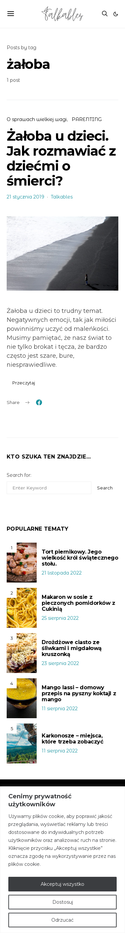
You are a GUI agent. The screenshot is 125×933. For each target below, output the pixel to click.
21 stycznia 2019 (25, 197)
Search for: (19, 475)
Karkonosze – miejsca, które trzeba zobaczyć (72, 739)
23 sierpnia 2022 (60, 663)
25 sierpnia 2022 (60, 618)
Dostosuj (62, 902)
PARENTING (87, 119)
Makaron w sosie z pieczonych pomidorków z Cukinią (78, 603)
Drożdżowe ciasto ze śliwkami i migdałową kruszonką (72, 648)
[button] (115, 14)
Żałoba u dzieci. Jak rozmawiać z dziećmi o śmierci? (61, 158)
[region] (62, 859)
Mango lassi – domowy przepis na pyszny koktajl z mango (79, 693)
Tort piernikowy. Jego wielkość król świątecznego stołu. (80, 558)
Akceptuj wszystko (62, 884)
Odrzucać (62, 920)
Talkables (62, 197)
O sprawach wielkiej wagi (37, 119)
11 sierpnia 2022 (60, 709)
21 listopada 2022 (62, 573)
